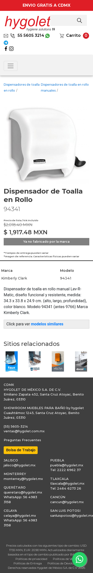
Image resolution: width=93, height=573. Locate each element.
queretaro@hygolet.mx (23, 492)
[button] (6, 361)
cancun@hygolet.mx (67, 502)
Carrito (73, 35)
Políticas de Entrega (28, 563)
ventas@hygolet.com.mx (24, 431)
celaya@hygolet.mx (20, 515)
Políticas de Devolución (63, 563)
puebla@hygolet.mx (66, 465)
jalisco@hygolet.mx (19, 465)
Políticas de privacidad (31, 559)
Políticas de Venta (65, 559)
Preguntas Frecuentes (22, 440)
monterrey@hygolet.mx (23, 479)
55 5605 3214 (27, 35)
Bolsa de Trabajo (20, 450)
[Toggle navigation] (10, 66)
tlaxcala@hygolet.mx (67, 483)
